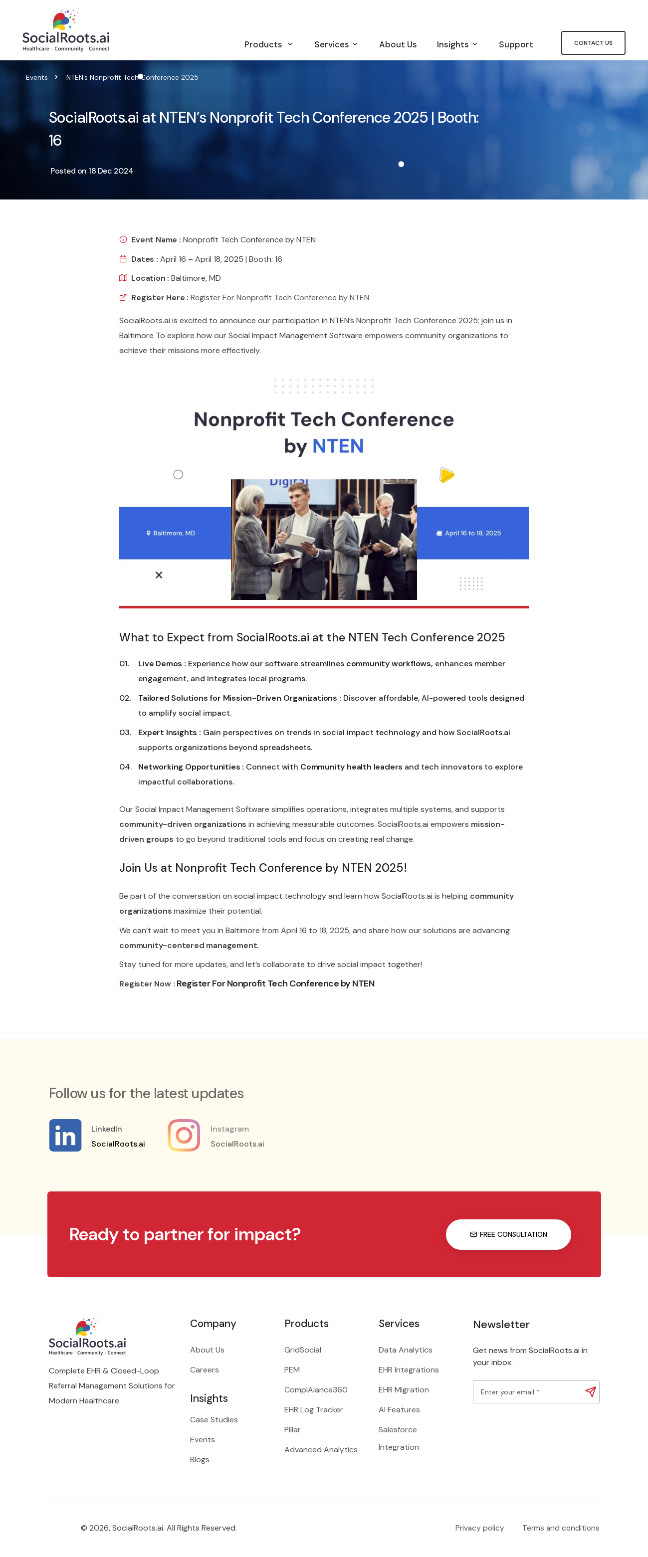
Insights (458, 44)
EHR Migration (404, 1389)
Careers (204, 1369)
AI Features (399, 1409)
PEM (292, 1369)
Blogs (200, 1459)
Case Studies (214, 1419)
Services (336, 44)
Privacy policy (479, 1528)
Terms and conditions (561, 1528)
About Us (398, 44)
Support (516, 44)
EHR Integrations (409, 1369)
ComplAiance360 (316, 1389)
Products (269, 44)
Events (37, 77)
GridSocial (302, 1350)
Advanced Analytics (321, 1449)
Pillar (292, 1429)
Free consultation (508, 1234)
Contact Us (593, 43)
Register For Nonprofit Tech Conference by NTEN (280, 297)
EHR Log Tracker (313, 1409)
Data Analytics (405, 1350)
